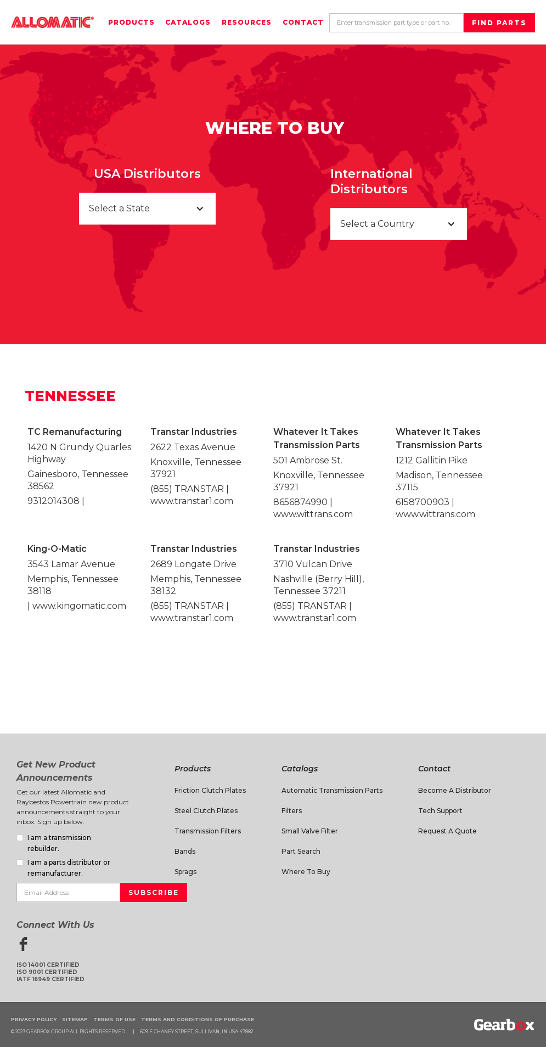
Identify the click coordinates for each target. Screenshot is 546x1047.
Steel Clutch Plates (206, 811)
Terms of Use (114, 1019)
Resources (247, 22)
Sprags (185, 871)
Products (131, 22)
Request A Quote (447, 831)
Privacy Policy (34, 1019)
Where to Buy (306, 871)
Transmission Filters (208, 831)
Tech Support (440, 811)
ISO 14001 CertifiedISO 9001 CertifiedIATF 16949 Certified (50, 972)
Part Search (301, 851)
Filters (292, 811)
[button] (147, 209)
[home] (52, 22)
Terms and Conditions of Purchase (197, 1019)
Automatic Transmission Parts (332, 790)
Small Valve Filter (310, 831)
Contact (303, 22)
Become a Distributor (454, 790)
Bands (185, 851)
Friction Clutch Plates (210, 790)
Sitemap (75, 1019)
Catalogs (188, 22)
